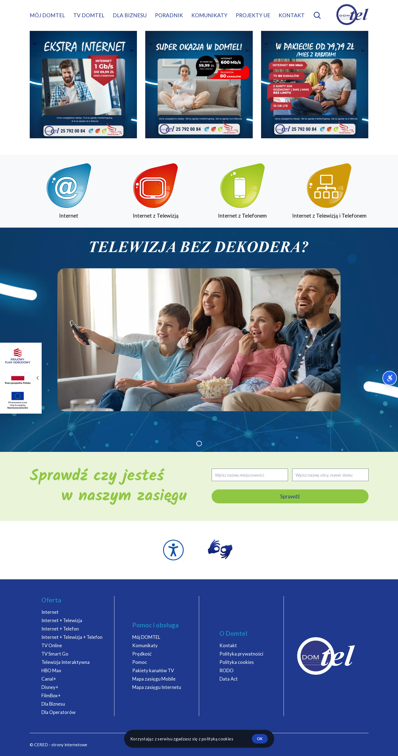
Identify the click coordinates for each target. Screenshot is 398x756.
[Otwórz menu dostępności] (389, 378)
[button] (199, 443)
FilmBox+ (51, 695)
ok (259, 739)
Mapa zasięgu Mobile (154, 679)
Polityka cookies (236, 662)
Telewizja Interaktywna (65, 662)
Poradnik (169, 15)
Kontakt (292, 15)
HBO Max (51, 670)
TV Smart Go (54, 654)
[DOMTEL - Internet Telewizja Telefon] (352, 14)
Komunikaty (209, 15)
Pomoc (139, 662)
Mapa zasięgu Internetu (156, 687)
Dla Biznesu (53, 704)
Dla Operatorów (58, 712)
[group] (199, 340)
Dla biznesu (130, 15)
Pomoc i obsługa (155, 625)
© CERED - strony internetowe (58, 744)
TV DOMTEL (88, 15)
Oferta (51, 600)
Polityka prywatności (241, 654)
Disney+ (49, 687)
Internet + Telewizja (61, 620)
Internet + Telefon (60, 629)
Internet (50, 612)
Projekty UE (253, 15)
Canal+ (48, 679)
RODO (226, 670)
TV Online (51, 645)
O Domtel (233, 633)
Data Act (228, 679)
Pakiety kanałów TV (153, 670)
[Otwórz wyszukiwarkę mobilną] (317, 15)
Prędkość (142, 654)
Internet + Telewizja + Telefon (71, 637)
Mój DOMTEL (47, 15)
